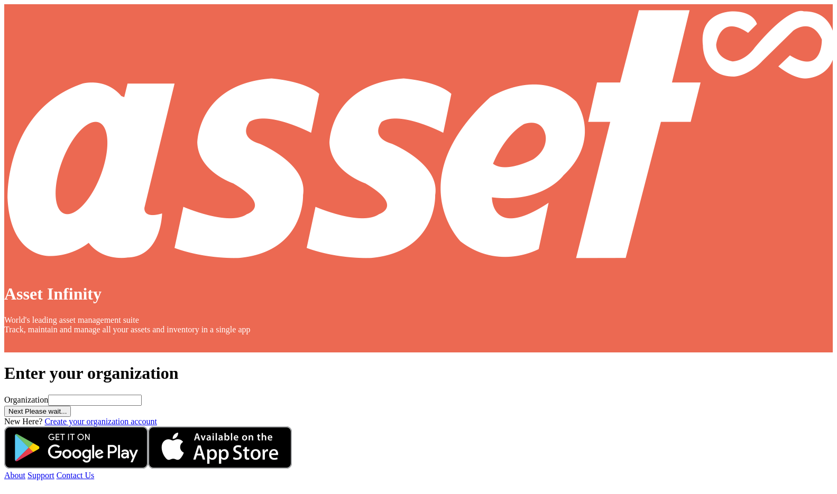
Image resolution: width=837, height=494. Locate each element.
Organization (26, 399)
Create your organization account (100, 421)
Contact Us (76, 475)
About (14, 475)
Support (40, 475)
